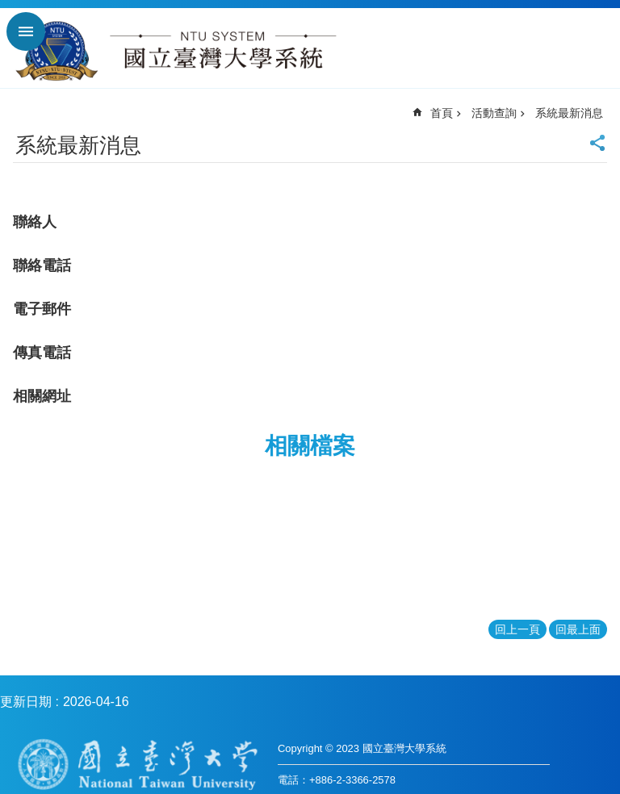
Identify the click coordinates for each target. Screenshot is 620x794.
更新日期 (26, 701)
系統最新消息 (569, 113)
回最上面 (578, 629)
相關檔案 (310, 445)
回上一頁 (517, 629)
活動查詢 (494, 113)
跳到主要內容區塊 (8, 8)
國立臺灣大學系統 (175, 54)
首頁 (441, 113)
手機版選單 (25, 31)
